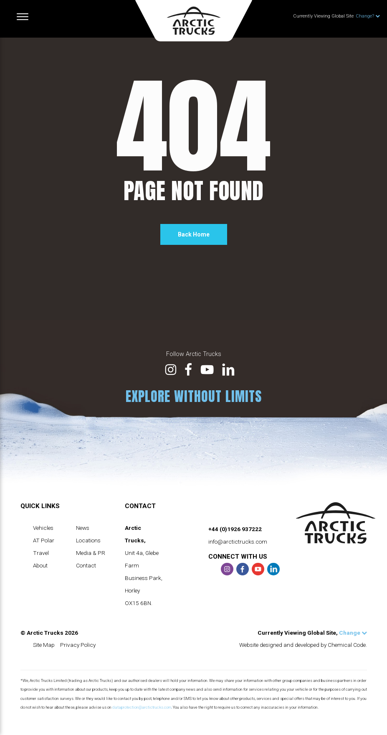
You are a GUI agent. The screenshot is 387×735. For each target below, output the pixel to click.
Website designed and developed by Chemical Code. (303, 644)
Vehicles (43, 527)
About (40, 565)
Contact (86, 565)
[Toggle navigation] (22, 17)
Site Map (44, 644)
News (82, 527)
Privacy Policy (78, 644)
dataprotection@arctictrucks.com (141, 707)
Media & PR (90, 552)
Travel (41, 552)
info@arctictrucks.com (237, 541)
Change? (368, 16)
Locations (88, 540)
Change (353, 632)
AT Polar (43, 540)
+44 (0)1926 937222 (235, 529)
